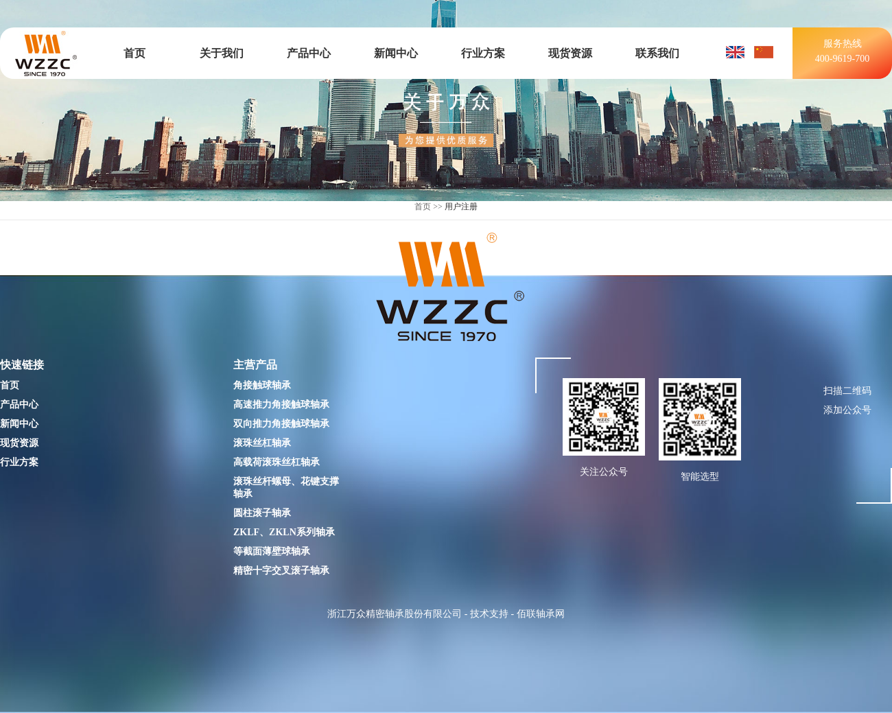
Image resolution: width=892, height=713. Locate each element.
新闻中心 (396, 53)
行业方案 (483, 53)
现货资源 (570, 53)
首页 (134, 53)
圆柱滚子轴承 (262, 513)
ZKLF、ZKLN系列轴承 (284, 532)
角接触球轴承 (262, 385)
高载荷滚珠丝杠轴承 (276, 462)
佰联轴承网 (541, 614)
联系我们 (657, 53)
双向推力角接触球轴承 (281, 424)
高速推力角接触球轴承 (281, 404)
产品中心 (309, 53)
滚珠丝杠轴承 (262, 443)
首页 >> (428, 206)
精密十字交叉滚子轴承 (281, 570)
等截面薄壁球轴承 (271, 551)
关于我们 (222, 53)
